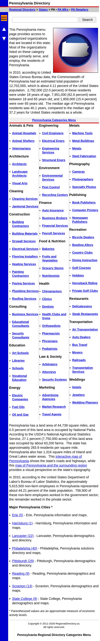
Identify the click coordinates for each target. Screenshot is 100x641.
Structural (53, 160)
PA (63, 9)
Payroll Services (53, 233)
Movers (77, 352)
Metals (76, 148)
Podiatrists (49, 348)
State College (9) (24, 599)
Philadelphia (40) (24, 548)
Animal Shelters (23, 140)
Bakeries (48, 248)
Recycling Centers (55, 194)
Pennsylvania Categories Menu (54, 120)
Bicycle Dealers (83, 237)
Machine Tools (82, 133)
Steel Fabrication (84, 156)
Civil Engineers (52, 133)
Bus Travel (79, 344)
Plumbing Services (25, 291)
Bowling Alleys (82, 245)
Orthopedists (51, 325)
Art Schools (20, 353)
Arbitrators (49, 364)
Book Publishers (84, 202)
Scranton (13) (22, 586)
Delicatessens (82, 306)
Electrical (53, 140)
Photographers (82, 179)
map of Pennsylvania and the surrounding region (51, 465)
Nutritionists (51, 275)
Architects (19, 164)
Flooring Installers (25, 256)
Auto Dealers (81, 337)
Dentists (48, 306)
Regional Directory (22, 9)
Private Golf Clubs (85, 290)
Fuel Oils (18, 407)
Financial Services (55, 225)
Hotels (76, 387)
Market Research (54, 406)
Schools (18, 368)
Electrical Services (25, 248)
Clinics (47, 299)
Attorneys (49, 372)
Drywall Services (24, 241)
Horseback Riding (84, 283)
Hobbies (78, 275)
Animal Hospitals (24, 133)
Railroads (79, 360)
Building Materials (25, 233)
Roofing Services (24, 298)
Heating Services (24, 264)
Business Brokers (54, 218)
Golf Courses (81, 267)
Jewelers (78, 394)
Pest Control (51, 187)
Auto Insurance (53, 210)
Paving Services (23, 283)
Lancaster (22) (23, 536)
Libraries (18, 360)
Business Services (25, 314)
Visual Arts (19, 183)
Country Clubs (82, 252)
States (43, 9)
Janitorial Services (25, 206)
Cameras (78, 171)
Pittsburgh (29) (23, 561)
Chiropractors (52, 291)
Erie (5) (17, 515)
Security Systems (54, 379)
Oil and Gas (20, 414)
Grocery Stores (52, 268)
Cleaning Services (25, 198)
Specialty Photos (84, 187)
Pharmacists (51, 333)
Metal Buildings (83, 140)
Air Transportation (85, 329)
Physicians (50, 341)
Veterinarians (21, 148)
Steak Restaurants (85, 314)
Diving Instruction (84, 260)
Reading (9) (21, 573)
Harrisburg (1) (22, 523)
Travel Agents (51, 414)
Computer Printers (85, 210)
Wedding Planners (85, 402)
